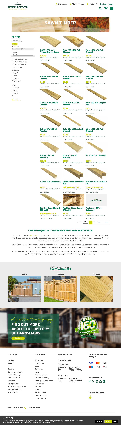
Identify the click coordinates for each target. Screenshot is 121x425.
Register (103, 4)
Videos (37, 366)
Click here (18, 338)
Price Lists (39, 360)
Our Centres (39, 384)
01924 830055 (33, 408)
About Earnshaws (41, 375)
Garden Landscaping (15, 372)
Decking (11, 369)
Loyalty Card (39, 363)
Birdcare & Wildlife (15, 389)
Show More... (16, 100)
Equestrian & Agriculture (17, 387)
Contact (38, 389)
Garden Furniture (14, 378)
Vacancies (38, 387)
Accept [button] (108, 421)
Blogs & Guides (40, 395)
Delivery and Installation (44, 381)
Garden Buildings (14, 375)
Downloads (39, 369)
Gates (10, 366)
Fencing (11, 360)
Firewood (11, 381)
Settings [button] (99, 421)
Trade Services (40, 392)
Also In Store (12, 392)
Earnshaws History (42, 378)
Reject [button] (115, 421)
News (37, 372)
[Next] (100, 222)
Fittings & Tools (13, 384)
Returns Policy (40, 398)
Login (111, 4)
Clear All (14, 44)
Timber (10, 363)
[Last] (106, 222)
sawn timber (33, 235)
